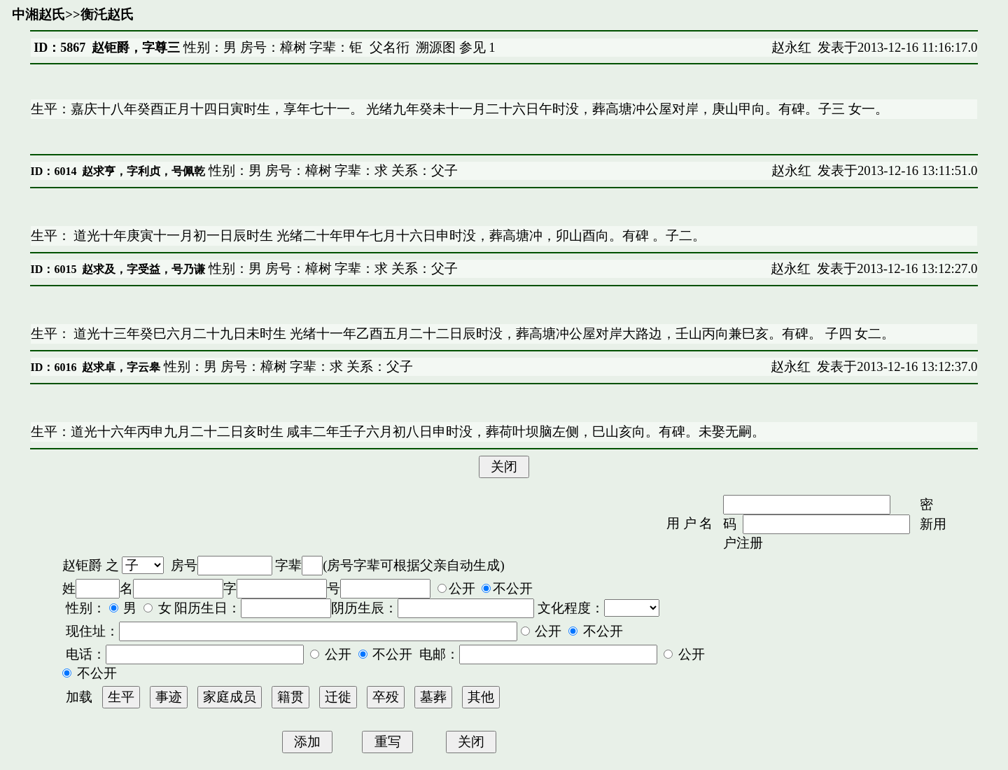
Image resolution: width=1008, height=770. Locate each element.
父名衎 (390, 47)
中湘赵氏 (38, 14)
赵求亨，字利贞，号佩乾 (143, 171)
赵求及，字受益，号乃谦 (143, 269)
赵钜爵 (82, 565)
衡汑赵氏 (107, 14)
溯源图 (436, 47)
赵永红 (791, 47)
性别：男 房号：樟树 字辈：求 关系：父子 (331, 170)
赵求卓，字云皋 (121, 367)
